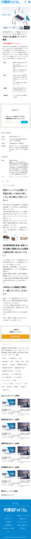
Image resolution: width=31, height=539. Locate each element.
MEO (26, 383)
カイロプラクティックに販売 (9, 380)
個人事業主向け (13, 358)
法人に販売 (18, 371)
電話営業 (9, 386)
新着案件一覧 (22, 518)
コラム (8, 531)
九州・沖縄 (12, 364)
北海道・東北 (5, 361)
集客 (3, 386)
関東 (12, 361)
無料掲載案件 (8, 525)
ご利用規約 (8, 522)
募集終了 (15, 110)
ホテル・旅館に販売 (6, 377)
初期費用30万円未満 (7, 367)
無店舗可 (23, 386)
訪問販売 (16, 386)
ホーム (8, 515)
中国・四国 (4, 364)
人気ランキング (8, 518)
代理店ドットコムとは (23, 515)
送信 (24, 122)
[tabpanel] (15, 16)
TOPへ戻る (15, 503)
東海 (22, 361)
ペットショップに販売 (7, 383)
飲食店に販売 (5, 374)
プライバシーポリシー (23, 522)
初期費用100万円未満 (7, 371)
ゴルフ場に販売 (18, 377)
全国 (20, 358)
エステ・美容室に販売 (16, 374)
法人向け (4, 358)
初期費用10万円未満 (22, 364)
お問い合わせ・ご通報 (8, 528)
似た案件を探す (15, 336)
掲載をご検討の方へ (23, 525)
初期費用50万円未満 (19, 367)
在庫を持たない (6, 390)
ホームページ (19, 383)
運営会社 (23, 528)
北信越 (17, 361)
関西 (27, 361)
